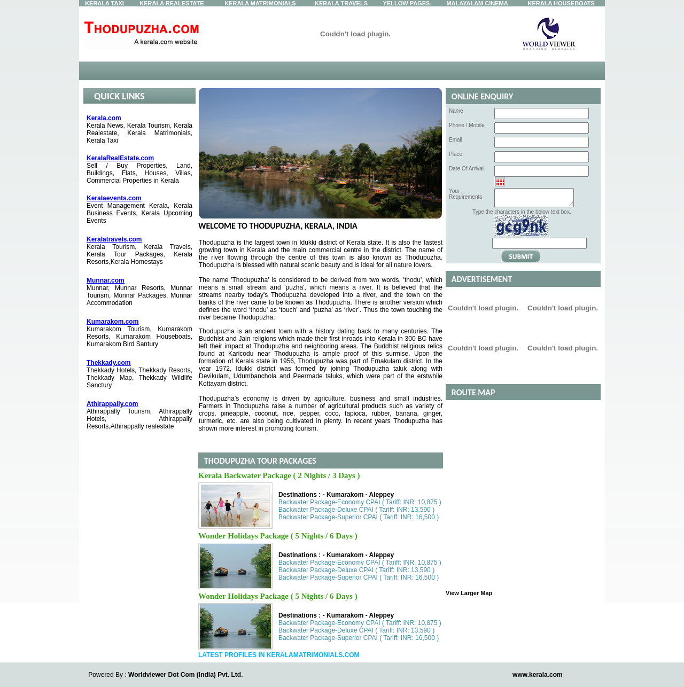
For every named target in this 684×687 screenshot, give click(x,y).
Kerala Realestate (171, 3)
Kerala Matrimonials (260, 3)
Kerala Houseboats (561, 3)
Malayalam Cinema (477, 3)
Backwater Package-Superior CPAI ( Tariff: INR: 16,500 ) (358, 517)
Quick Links (119, 96)
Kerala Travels (341, 3)
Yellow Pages (406, 3)
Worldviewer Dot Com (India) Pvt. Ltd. (185, 674)
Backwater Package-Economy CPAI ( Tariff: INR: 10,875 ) (359, 502)
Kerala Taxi (104, 3)
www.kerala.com (537, 674)
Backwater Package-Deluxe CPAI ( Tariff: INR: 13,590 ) (356, 509)
